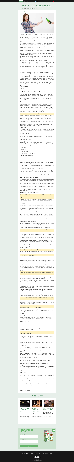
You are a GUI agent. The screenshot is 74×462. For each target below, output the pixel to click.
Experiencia (31, 453)
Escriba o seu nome (22, 434)
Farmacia (23, 453)
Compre (29, 446)
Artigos (46, 453)
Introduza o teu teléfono (23, 439)
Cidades (43, 453)
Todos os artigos (37, 424)
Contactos (50, 453)
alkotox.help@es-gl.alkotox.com (37, 457)
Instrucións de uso (37, 453)
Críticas (27, 453)
